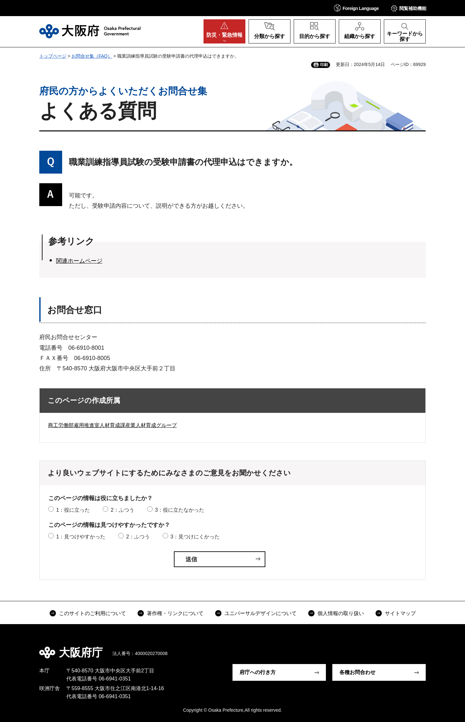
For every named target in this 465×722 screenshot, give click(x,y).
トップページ (52, 56)
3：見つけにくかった (195, 536)
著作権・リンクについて (175, 613)
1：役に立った (73, 510)
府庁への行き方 (258, 672)
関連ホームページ (79, 261)
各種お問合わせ (357, 672)
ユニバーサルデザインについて (260, 613)
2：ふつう (122, 510)
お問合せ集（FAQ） (91, 56)
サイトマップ (400, 613)
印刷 (324, 64)
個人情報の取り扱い (341, 613)
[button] (356, 8)
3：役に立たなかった (179, 510)
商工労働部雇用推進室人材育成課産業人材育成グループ (112, 425)
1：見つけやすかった (80, 536)
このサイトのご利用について (92, 613)
